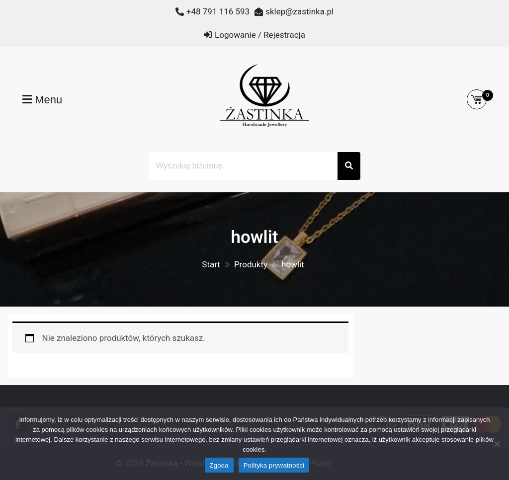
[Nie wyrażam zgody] (497, 444)
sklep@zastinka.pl (299, 11)
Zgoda (219, 465)
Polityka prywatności (274, 465)
